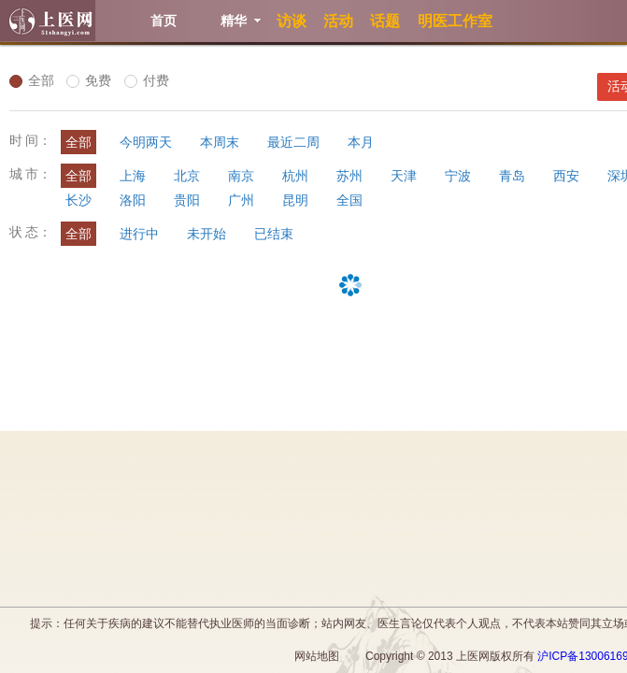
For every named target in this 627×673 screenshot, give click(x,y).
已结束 (273, 233)
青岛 (512, 175)
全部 (31, 80)
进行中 (139, 233)
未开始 (206, 233)
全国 (349, 200)
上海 (133, 175)
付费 (146, 80)
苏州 (349, 175)
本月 (361, 142)
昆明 (295, 200)
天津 (404, 175)
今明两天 (146, 142)
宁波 (458, 175)
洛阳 (133, 200)
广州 (241, 200)
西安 (566, 175)
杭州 (295, 175)
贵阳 (187, 200)
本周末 (219, 142)
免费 (88, 80)
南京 (241, 175)
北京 (187, 175)
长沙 (78, 200)
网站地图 (316, 656)
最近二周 (293, 142)
